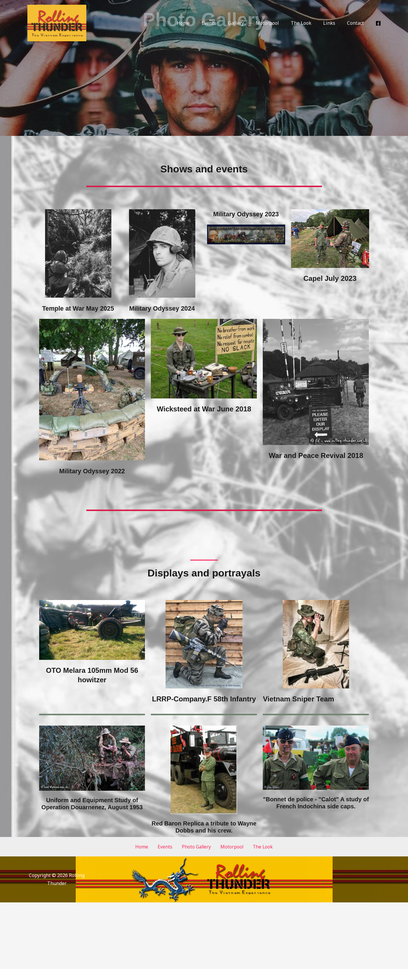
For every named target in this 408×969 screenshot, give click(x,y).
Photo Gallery (196, 855)
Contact (356, 23)
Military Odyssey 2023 (246, 214)
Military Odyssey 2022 (92, 480)
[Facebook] (378, 23)
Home (198, 23)
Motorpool (275, 23)
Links (333, 23)
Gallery (247, 23)
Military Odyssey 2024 (162, 308)
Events (221, 23)
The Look (307, 23)
